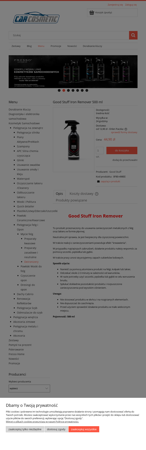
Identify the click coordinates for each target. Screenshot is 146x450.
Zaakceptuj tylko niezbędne (24, 429)
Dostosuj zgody (56, 429)
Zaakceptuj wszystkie (84, 429)
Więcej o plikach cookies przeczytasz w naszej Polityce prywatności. (42, 421)
